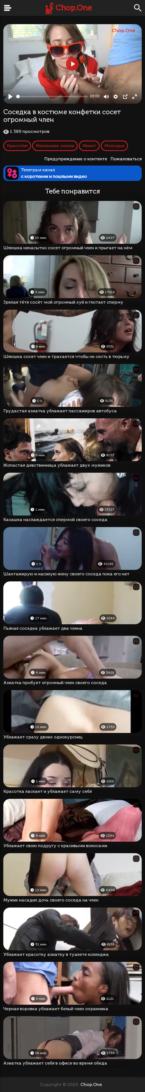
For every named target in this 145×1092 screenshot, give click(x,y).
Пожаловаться (126, 158)
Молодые (114, 145)
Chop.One (73, 7)
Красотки (17, 145)
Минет (89, 145)
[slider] (52, 96)
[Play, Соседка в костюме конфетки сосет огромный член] (10, 96)
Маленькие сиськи (55, 145)
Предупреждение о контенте (76, 158)
